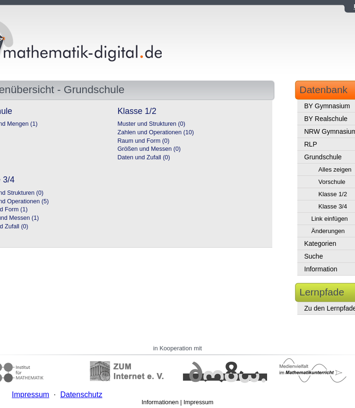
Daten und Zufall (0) (144, 157)
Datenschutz (81, 395)
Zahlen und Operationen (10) (156, 132)
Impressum (198, 402)
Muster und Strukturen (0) (152, 124)
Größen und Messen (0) (149, 149)
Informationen (160, 402)
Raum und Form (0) (144, 141)
